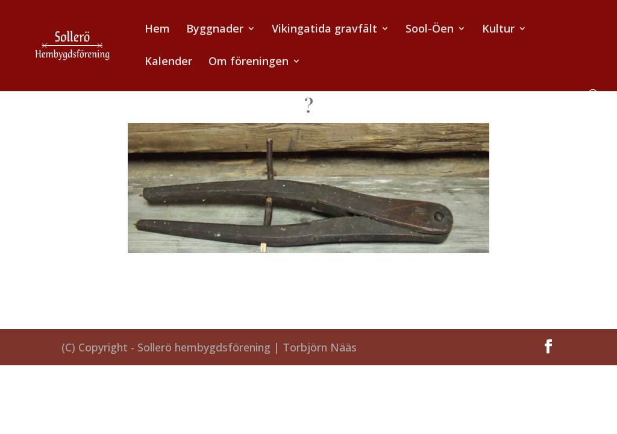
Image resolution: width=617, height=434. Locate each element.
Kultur (498, 30)
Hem (157, 30)
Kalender (168, 62)
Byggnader (214, 30)
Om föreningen (248, 62)
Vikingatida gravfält (324, 30)
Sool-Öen (430, 30)
